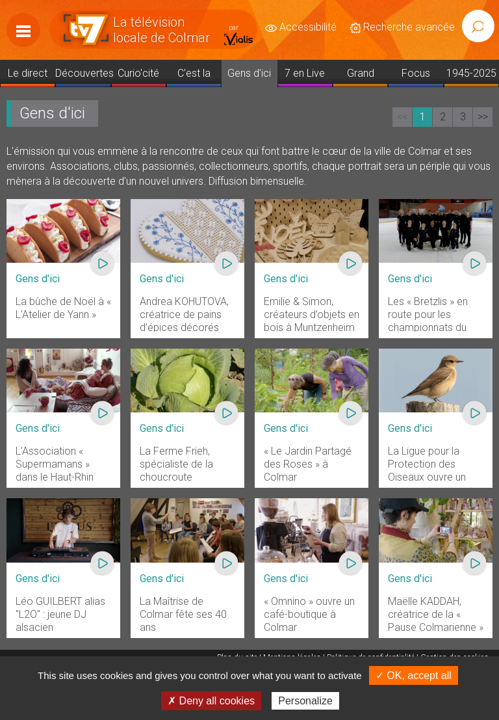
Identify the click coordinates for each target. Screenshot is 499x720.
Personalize (305, 700)
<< (402, 117)
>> (483, 117)
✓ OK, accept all (414, 675)
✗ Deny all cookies (211, 700)
